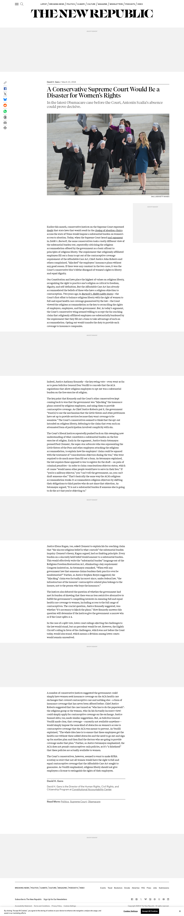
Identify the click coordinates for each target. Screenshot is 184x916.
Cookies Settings (70, 906)
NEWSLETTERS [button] (116, 4)
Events (103, 888)
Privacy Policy (57, 906)
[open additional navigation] (17, 4)
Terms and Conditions (42, 906)
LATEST (44, 4)
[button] (5, 83)
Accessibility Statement (23, 906)
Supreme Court (78, 801)
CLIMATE (81, 4)
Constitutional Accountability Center (91, 789)
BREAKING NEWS (56, 4)
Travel (110, 888)
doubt (50, 230)
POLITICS (71, 4)
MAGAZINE (102, 4)
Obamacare (94, 801)
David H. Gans (53, 82)
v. (97, 293)
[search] (22, 4)
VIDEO (140, 4)
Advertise (135, 888)
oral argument (115, 237)
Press (149, 888)
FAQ (143, 888)
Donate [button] (127, 888)
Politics (65, 801)
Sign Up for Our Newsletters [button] (55, 899)
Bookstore (118, 888)
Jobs (155, 888)
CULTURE (91, 4)
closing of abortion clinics (109, 230)
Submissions (164, 888)
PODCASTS (130, 4)
